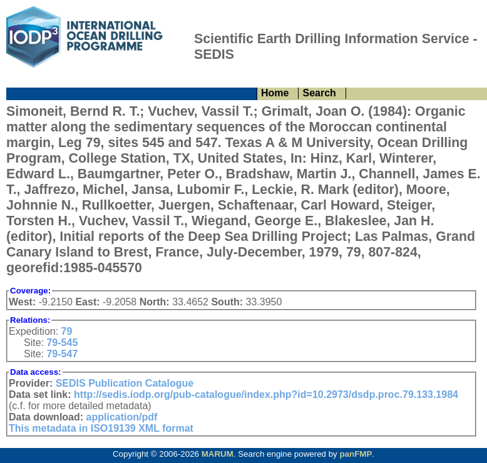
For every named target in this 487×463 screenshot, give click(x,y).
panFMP (355, 454)
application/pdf (122, 417)
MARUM (217, 454)
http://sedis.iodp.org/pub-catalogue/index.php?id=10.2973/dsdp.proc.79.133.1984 (266, 394)
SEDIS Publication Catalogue (124, 383)
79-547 (62, 354)
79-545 (62, 342)
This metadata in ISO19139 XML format (101, 428)
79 (67, 331)
